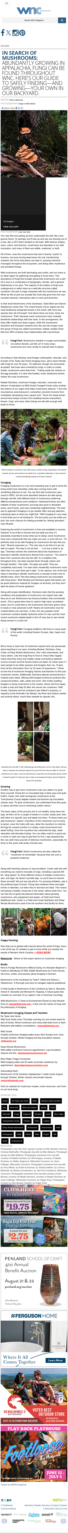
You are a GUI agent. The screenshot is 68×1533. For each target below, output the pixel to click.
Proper (46, 1134)
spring (43, 1107)
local (48, 1114)
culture (46, 1121)
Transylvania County (11, 1121)
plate (37, 1134)
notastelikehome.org (19, 1004)
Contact (54, 1505)
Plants (28, 1134)
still (54, 1134)
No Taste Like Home (20, 1101)
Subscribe (50, 1508)
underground (17, 1141)
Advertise (29, 1505)
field (58, 1127)
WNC (35, 1101)
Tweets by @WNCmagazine (14, 1485)
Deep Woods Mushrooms (13, 1127)
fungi (16, 1114)
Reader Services (42, 1505)
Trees (37, 1121)
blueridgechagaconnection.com (31, 1065)
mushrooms (32, 1127)
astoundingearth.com (12, 1080)
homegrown (7, 1134)
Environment (47, 1127)
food (52, 1107)
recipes (38, 1114)
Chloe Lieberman (16, 100)
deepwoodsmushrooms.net (32, 1053)
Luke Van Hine (24, 232)
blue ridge (58, 1114)
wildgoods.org (8, 1041)
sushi (5, 1141)
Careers (62, 1505)
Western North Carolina (51, 1101)
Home (5, 1101)
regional (26, 1114)
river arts (14, 1107)
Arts (4, 1107)
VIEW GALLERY (11, 227)
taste (19, 1134)
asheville (6, 1114)
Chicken (27, 1121)
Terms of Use (61, 1508)
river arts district (30, 1107)
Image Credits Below (26, 104)
